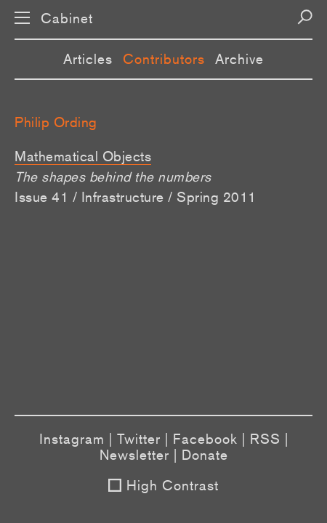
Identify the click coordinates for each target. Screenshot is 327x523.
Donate (205, 455)
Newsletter (134, 455)
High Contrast (172, 485)
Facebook (205, 439)
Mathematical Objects (83, 156)
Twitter (139, 439)
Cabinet (67, 18)
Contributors (164, 59)
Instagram (72, 439)
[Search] (304, 17)
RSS (265, 439)
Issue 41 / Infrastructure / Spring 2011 (136, 197)
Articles (88, 59)
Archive (239, 59)
